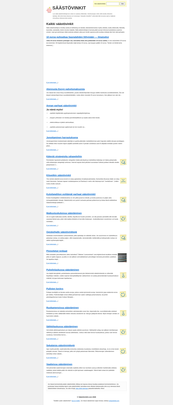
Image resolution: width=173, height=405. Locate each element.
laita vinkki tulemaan (82, 388)
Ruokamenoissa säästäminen (62, 307)
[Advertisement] (86, 64)
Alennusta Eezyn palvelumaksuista (65, 89)
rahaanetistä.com (114, 401)
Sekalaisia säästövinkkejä (60, 345)
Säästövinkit (69, 7)
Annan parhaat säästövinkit (61, 105)
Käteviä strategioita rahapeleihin (64, 156)
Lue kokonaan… (52, 82)
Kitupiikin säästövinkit (58, 175)
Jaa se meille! (76, 401)
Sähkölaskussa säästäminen (62, 326)
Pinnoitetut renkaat (56, 251)
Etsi (122, 4)
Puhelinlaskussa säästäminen (62, 269)
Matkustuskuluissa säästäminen (64, 213)
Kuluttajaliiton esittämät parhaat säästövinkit (71, 194)
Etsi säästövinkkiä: (100, 4)
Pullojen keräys (54, 288)
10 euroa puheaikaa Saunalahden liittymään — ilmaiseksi (77, 37)
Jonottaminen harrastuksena (62, 137)
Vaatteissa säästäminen (59, 364)
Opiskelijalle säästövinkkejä (61, 232)
